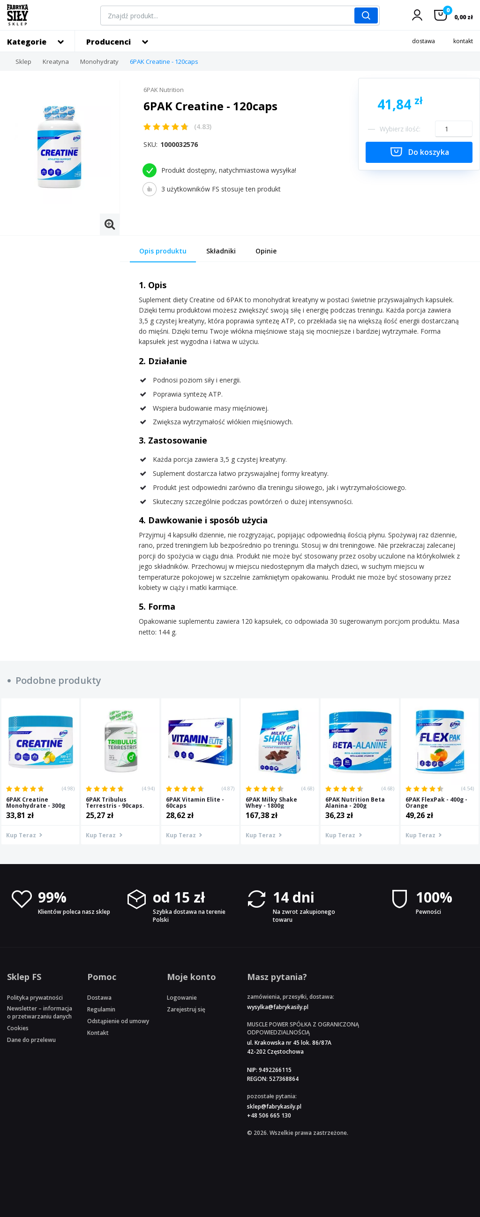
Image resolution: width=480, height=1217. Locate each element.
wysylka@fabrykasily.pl (277, 1007)
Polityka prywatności (35, 998)
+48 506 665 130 (269, 1115)
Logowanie (182, 998)
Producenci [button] (108, 42)
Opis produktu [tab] (163, 250)
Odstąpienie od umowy (118, 1021)
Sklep (23, 61)
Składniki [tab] (221, 250)
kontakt (463, 41)
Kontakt (98, 1033)
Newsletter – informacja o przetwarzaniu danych (39, 1012)
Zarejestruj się (186, 1009)
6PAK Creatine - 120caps (164, 61)
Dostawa (99, 998)
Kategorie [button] (26, 42)
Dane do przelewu (31, 1040)
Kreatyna (56, 61)
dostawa (423, 41)
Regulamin (101, 1009)
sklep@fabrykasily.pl (274, 1106)
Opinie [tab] (266, 250)
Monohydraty (99, 61)
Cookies (18, 1028)
